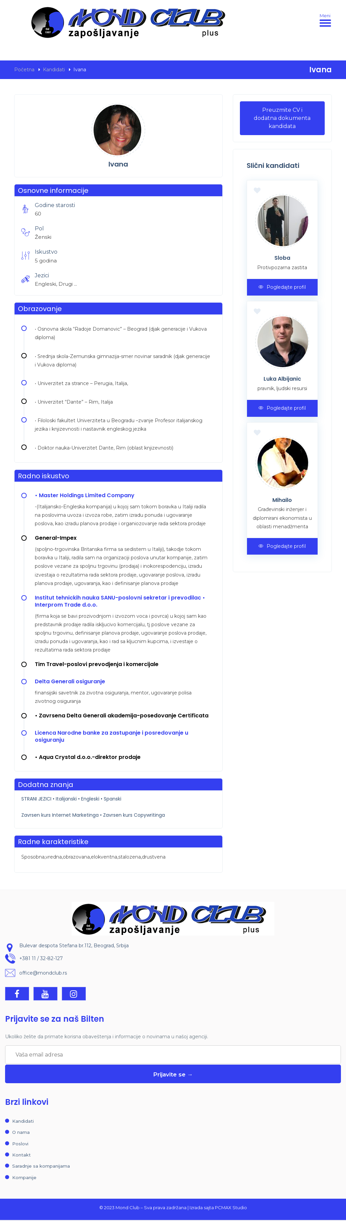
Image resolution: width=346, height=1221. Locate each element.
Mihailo (282, 500)
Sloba (282, 258)
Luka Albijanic (282, 379)
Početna (24, 70)
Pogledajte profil (282, 287)
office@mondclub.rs (43, 975)
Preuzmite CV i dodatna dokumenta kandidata (282, 118)
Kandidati (54, 70)
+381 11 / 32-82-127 (41, 961)
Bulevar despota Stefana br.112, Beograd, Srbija (74, 948)
